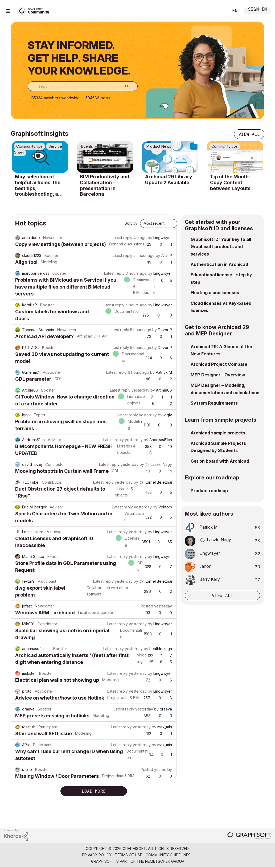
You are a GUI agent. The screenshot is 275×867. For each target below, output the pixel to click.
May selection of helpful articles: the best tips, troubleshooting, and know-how (39, 185)
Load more (94, 791)
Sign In (257, 10)
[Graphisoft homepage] (249, 836)
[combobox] (83, 86)
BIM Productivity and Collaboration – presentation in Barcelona (104, 185)
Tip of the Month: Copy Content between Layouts (230, 182)
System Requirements (214, 403)
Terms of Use (128, 855)
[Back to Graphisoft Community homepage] (35, 10)
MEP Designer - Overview (218, 374)
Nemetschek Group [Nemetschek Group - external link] (164, 861)
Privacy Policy (97, 855)
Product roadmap (209, 490)
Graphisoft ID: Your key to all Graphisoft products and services (221, 247)
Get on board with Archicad (220, 461)
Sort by (131, 223)
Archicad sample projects (218, 432)
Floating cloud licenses (215, 292)
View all (249, 134)
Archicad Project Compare (219, 364)
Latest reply (122, 237)
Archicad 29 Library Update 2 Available (168, 179)
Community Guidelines (168, 855)
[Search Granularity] (122, 86)
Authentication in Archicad (219, 264)
